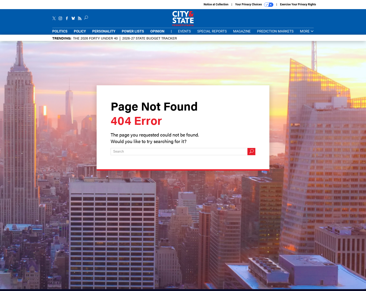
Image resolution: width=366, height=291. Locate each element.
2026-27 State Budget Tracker (149, 38)
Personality (103, 31)
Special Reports (212, 31)
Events (184, 31)
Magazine (242, 31)
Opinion (157, 31)
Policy (80, 31)
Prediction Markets (275, 31)
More (307, 31)
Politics (59, 31)
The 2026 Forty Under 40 (95, 38)
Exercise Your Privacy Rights (298, 4)
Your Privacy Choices (254, 5)
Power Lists (133, 31)
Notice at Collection (216, 4)
